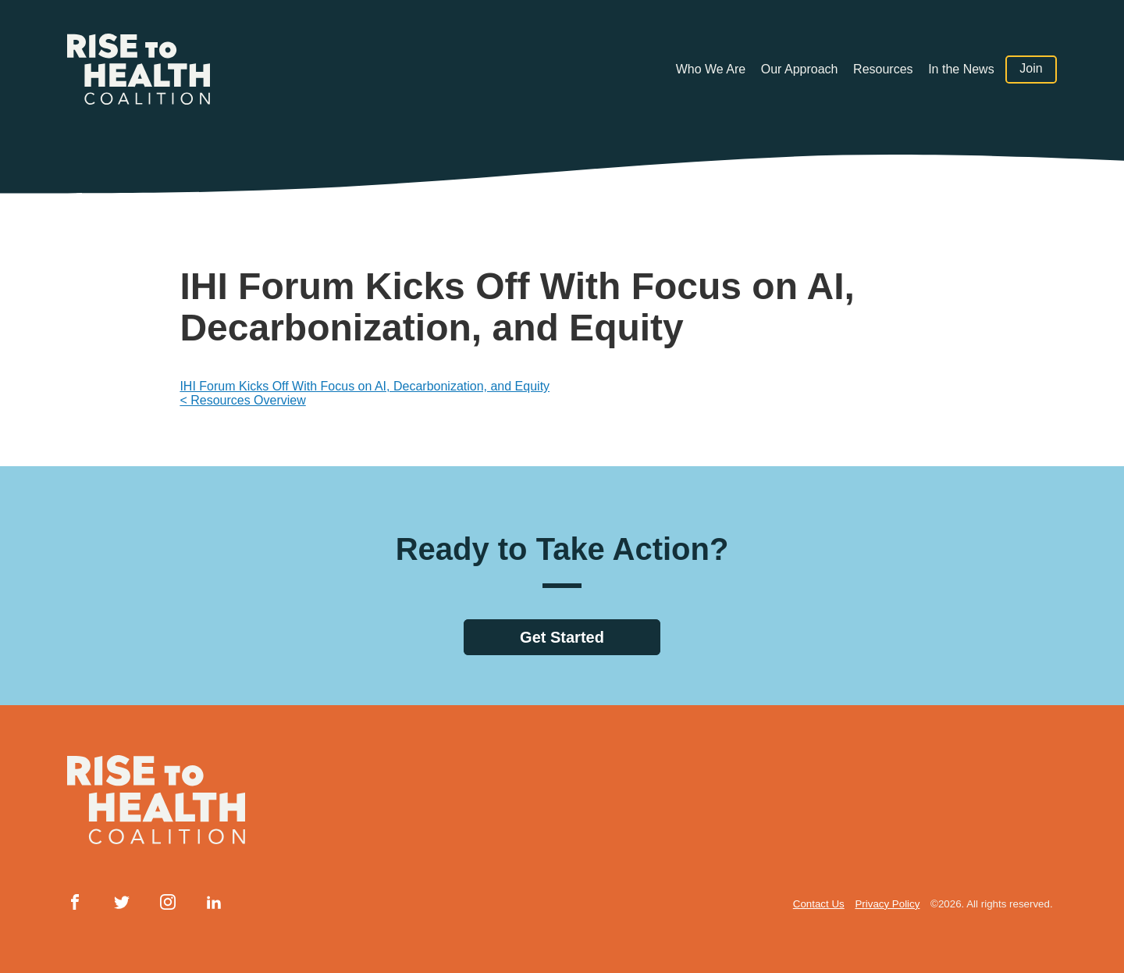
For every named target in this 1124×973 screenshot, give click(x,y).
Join (1030, 69)
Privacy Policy (887, 904)
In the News (961, 69)
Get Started (562, 637)
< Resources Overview (242, 400)
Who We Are (711, 69)
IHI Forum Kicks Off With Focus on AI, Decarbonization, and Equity (365, 386)
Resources (882, 69)
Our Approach (799, 69)
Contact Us (819, 904)
